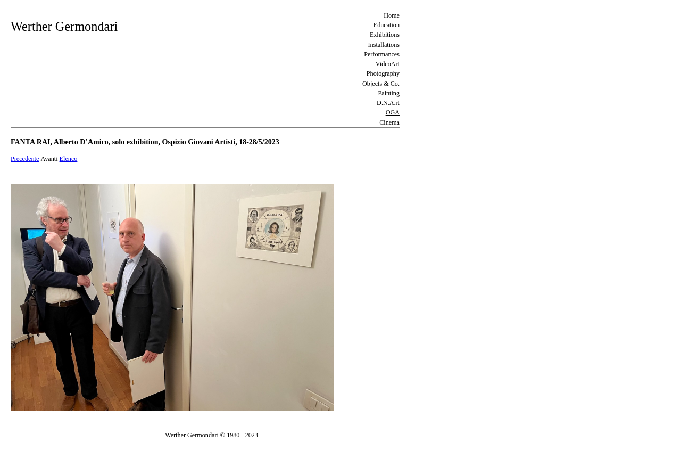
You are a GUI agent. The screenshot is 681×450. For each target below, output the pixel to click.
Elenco (69, 158)
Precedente (25, 158)
